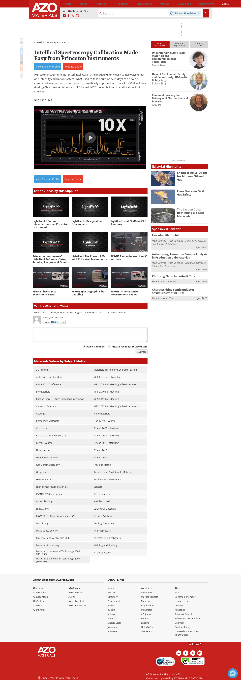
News (111, 588)
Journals (112, 627)
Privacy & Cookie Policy (187, 618)
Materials (146, 601)
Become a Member (185, 596)
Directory (111, 3)
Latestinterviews (160, 44)
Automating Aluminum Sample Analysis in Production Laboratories (178, 255)
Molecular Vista (166, 296)
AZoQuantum (75, 592)
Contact (179, 605)
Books (111, 605)
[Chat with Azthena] (233, 673)
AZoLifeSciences (77, 605)
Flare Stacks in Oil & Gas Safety (192, 192)
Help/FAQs (147, 627)
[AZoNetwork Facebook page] (68, 16)
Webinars (146, 588)
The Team (146, 631)
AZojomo (146, 614)
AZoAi (71, 596)
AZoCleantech (40, 596)
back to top (195, 643)
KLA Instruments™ (167, 279)
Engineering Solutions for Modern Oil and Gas (192, 174)
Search (178, 592)
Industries (146, 609)
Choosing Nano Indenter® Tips (171, 274)
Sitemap (179, 622)
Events (111, 618)
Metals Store (114, 622)
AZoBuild (38, 605)
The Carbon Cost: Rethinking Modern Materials (189, 212)
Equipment (114, 601)
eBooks (111, 609)
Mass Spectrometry (58, 42)
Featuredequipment (179, 44)
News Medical (76, 601)
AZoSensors (74, 588)
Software (112, 631)
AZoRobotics (39, 592)
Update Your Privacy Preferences (58, 675)
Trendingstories (199, 44)
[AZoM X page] (73, 16)
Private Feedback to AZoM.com (130, 346)
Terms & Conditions (186, 614)
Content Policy (182, 627)
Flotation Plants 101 (164, 235)
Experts (145, 622)
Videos (111, 614)
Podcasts (146, 618)
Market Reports (149, 596)
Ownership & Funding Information (187, 633)
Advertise (180, 609)
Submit (141, 351)
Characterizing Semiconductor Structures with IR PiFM (178, 290)
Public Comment (95, 346)
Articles (112, 592)
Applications (148, 605)
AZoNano (38, 588)
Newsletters (181, 601)
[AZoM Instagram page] (77, 16)
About (178, 588)
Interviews (146, 592)
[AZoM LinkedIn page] (64, 16)
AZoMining (39, 609)
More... (204, 3)
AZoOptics (38, 601)
